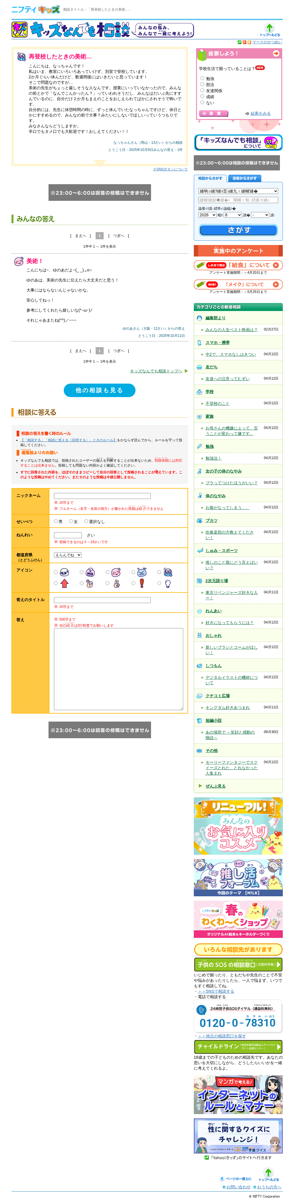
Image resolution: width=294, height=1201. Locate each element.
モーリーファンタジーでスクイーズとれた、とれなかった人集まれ (232, 768)
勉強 (210, 78)
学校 (210, 391)
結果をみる (261, 113)
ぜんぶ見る (216, 786)
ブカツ (212, 520)
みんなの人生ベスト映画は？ (232, 329)
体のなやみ (216, 495)
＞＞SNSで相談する (216, 991)
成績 (210, 96)
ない (210, 102)
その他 (212, 750)
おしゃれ (214, 635)
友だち (212, 367)
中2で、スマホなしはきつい (231, 354)
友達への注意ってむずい (228, 378)
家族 (210, 416)
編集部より (216, 318)
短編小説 (214, 720)
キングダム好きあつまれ (228, 707)
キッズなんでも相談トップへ (156, 371)
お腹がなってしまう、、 (228, 507)
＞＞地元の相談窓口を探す (222, 1036)
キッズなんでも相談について (238, 142)
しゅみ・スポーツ (222, 550)
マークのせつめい (267, 42)
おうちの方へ (269, 1187)
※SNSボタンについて (170, 169)
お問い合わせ (239, 1187)
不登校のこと (218, 403)
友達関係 (214, 90)
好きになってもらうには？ (230, 622)
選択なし (97, 521)
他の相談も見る (100, 390)
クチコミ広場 (218, 695)
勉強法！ (214, 458)
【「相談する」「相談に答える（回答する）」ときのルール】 (68, 440)
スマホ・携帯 (218, 342)
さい (89, 535)
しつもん (214, 665)
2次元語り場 (217, 580)
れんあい (214, 611)
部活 (210, 84)
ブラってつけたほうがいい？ (232, 483)
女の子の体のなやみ (224, 471)
